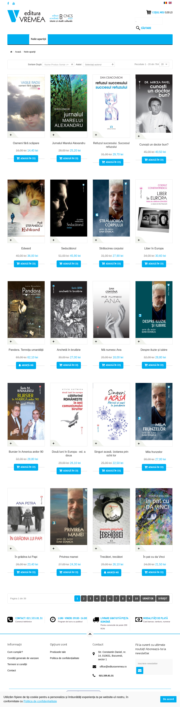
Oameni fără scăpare (26, 143)
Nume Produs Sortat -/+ (56, 64)
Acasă (18, 52)
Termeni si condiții (17, 664)
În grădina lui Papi (26, 556)
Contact (147, 39)
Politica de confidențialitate (64, 658)
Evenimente (117, 39)
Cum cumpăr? (15, 652)
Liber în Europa (153, 248)
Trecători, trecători (111, 556)
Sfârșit (162, 598)
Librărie (54, 39)
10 (136, 598)
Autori (85, 39)
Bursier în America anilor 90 (26, 451)
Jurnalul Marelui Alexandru (68, 143)
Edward (26, 248)
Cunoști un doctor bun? (153, 144)
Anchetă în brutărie (69, 349)
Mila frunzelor (154, 451)
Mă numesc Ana (111, 349)
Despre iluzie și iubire (154, 349)
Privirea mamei (68, 556)
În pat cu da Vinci (154, 556)
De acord (168, 699)
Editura (132, 39)
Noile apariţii (38, 39)
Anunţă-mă (26, 365)
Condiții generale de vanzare (23, 658)
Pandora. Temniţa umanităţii (26, 349)
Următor (148, 598)
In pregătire (100, 39)
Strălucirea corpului (111, 248)
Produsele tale (58, 652)
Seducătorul (68, 248)
